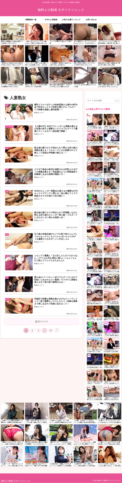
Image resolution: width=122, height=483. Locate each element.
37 (51, 330)
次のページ (41, 321)
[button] (117, 101)
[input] (103, 100)
